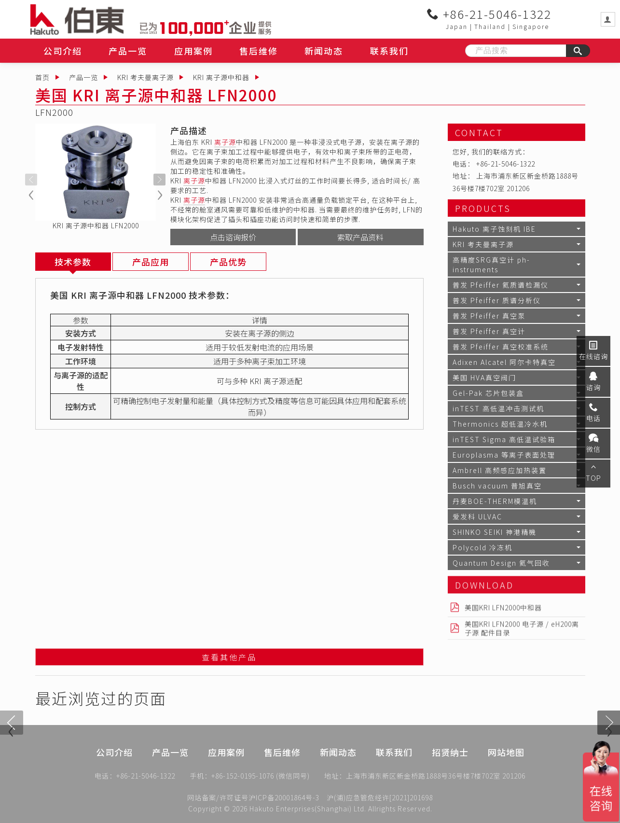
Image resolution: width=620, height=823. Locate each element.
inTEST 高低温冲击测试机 (498, 408)
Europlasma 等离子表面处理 (504, 455)
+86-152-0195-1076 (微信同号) (260, 778)
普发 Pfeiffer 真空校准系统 (501, 346)
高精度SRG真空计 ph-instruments (491, 264)
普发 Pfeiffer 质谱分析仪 (497, 300)
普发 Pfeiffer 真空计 (489, 331)
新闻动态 (323, 50)
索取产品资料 (360, 237)
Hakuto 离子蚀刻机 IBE (494, 229)
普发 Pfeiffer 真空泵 (489, 316)
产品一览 (128, 50)
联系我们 (389, 50)
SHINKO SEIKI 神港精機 (495, 532)
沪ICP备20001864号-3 (283, 797)
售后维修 (258, 50)
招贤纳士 (450, 767)
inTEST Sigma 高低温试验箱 (504, 439)
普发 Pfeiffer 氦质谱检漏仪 (501, 285)
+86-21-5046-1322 (489, 14)
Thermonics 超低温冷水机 (500, 424)
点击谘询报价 (233, 237)
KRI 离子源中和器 (221, 77)
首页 (42, 77)
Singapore (530, 26)
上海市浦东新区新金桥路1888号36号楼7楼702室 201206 (435, 778)
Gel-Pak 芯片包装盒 (488, 393)
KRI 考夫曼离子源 (145, 77)
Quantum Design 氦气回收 (501, 563)
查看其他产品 (229, 659)
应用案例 (193, 50)
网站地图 (506, 767)
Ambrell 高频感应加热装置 (500, 470)
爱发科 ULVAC (477, 516)
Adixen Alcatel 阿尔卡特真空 (504, 362)
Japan (457, 26)
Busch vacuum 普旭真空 (497, 485)
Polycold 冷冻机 (482, 547)
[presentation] (31, 179)
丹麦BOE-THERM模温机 (495, 501)
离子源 (225, 142)
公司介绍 (62, 50)
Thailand (490, 26)
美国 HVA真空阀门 (484, 377)
